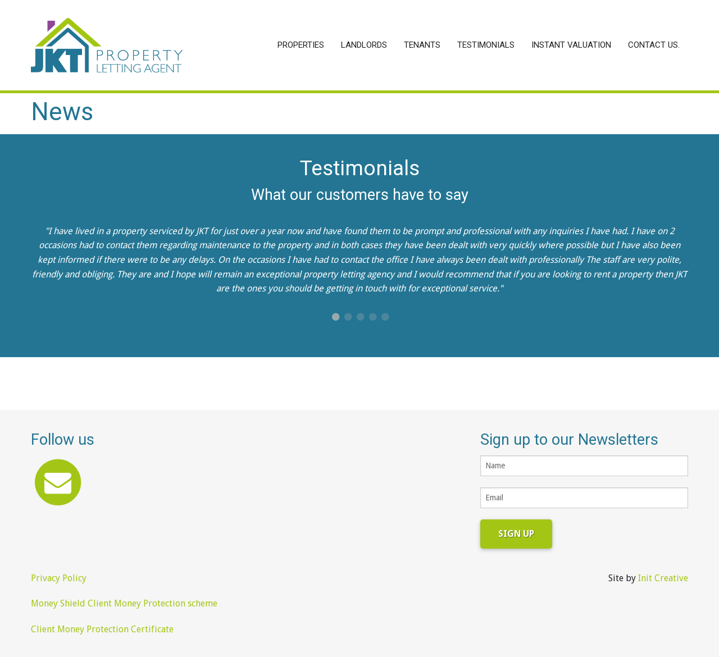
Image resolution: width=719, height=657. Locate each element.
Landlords (364, 45)
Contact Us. (654, 45)
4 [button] (372, 317)
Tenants (422, 45)
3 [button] (360, 317)
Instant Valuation (571, 45)
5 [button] (385, 317)
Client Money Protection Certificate (102, 629)
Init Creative (663, 578)
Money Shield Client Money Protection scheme (124, 603)
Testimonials (486, 45)
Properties (300, 45)
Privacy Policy (59, 578)
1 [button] (335, 317)
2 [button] (348, 317)
